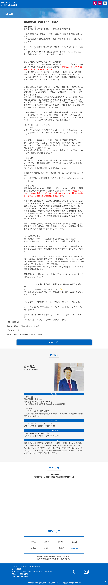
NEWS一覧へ (54, 342)
